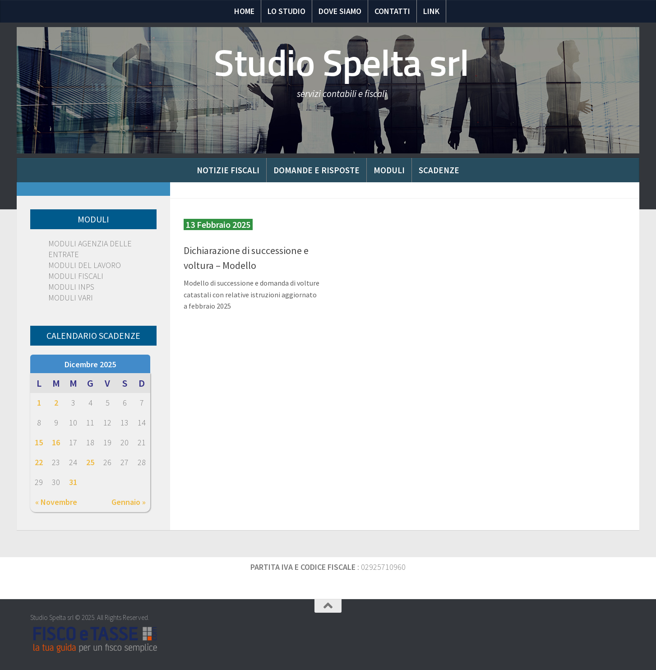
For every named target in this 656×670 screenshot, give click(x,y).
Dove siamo (340, 11)
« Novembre (56, 502)
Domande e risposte (316, 170)
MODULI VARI (70, 297)
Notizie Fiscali (228, 170)
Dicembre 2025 (90, 364)
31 (73, 482)
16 (56, 442)
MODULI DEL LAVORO (84, 265)
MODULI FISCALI (75, 276)
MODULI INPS (71, 287)
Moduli (389, 170)
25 (90, 462)
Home (244, 11)
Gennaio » (128, 502)
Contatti (392, 11)
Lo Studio (286, 11)
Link (431, 11)
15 (39, 442)
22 (39, 462)
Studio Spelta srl (341, 63)
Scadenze (439, 170)
